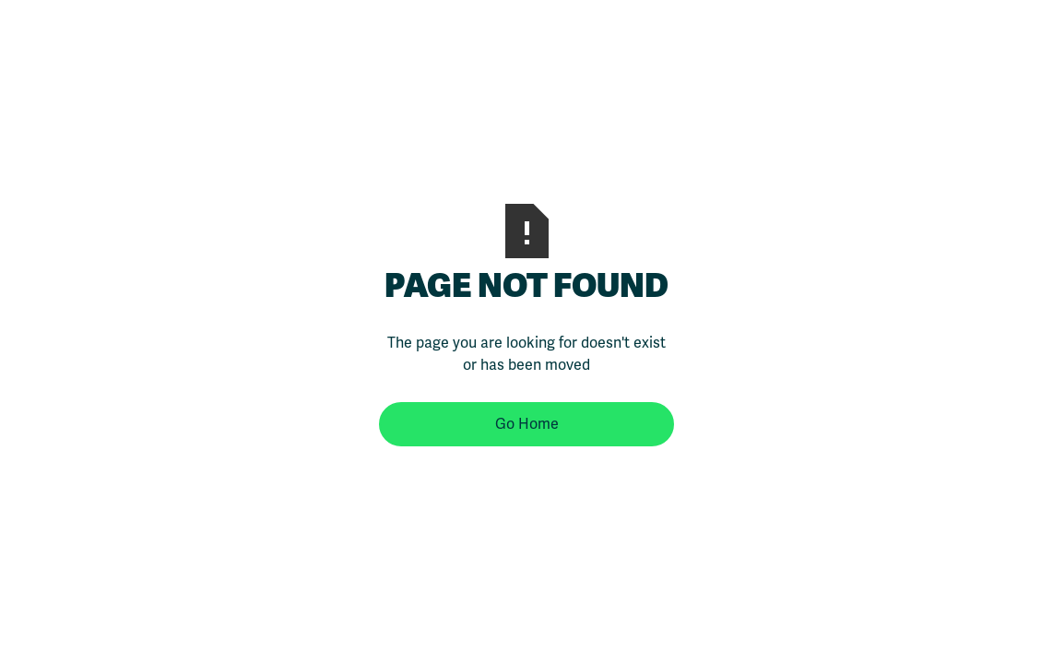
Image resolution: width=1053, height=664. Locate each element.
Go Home (527, 423)
